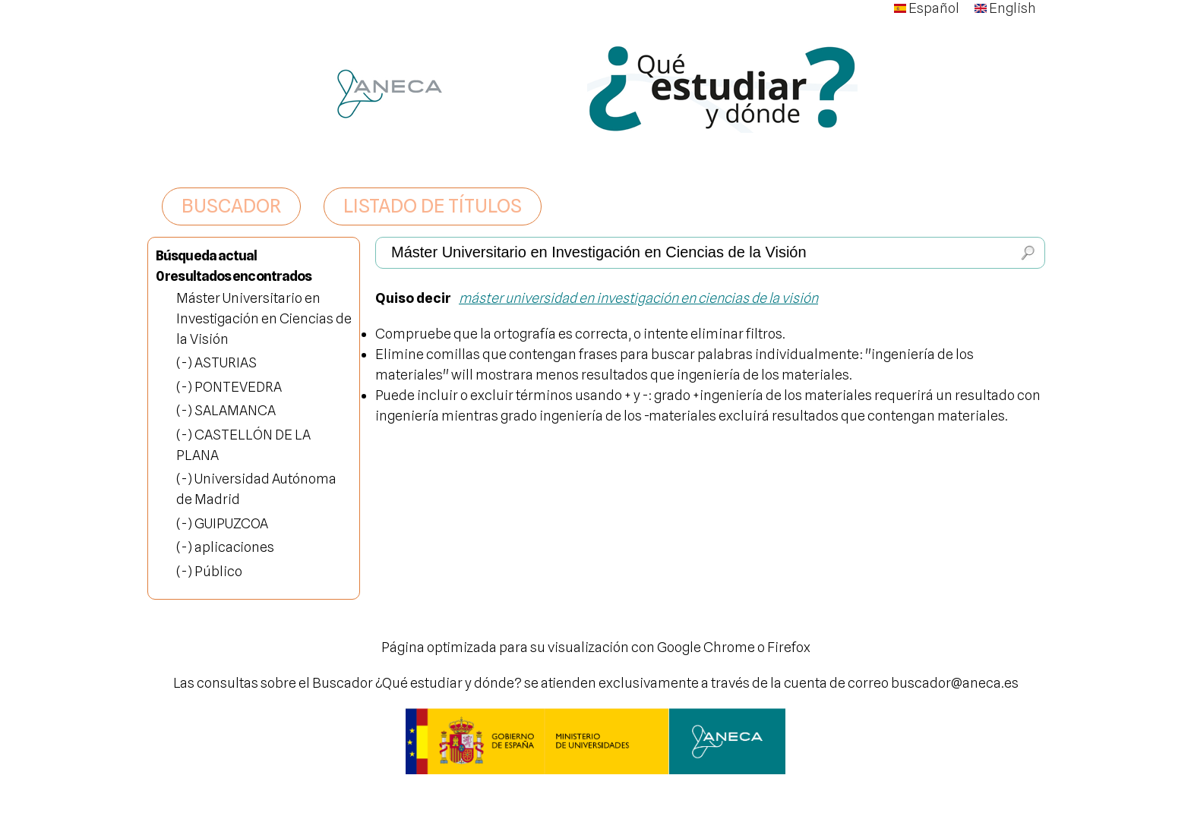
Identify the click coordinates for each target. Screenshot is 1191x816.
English (1005, 8)
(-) (185, 362)
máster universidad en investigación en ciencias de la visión (638, 298)
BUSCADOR (231, 205)
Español (926, 8)
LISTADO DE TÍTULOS (432, 205)
